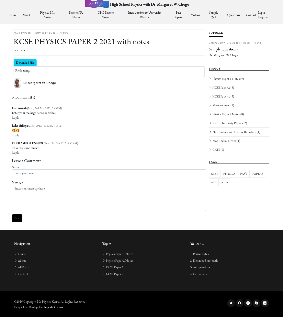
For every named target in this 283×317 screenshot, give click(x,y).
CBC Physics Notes (105, 14)
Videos (195, 15)
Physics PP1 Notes (47, 14)
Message (17, 182)
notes (224, 182)
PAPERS (257, 174)
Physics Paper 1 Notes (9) (226, 79)
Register (263, 17)
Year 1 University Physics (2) (228, 123)
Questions (233, 15)
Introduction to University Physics (144, 14)
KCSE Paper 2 (112, 274)
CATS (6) (216, 150)
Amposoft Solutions (53, 307)
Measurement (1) (221, 105)
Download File (25, 62)
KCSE (214, 174)
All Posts (21, 267)
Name (15, 167)
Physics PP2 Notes (76, 14)
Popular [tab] (216, 32)
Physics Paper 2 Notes (117, 260)
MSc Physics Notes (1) (224, 141)
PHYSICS (229, 174)
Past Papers (178, 14)
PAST (243, 174)
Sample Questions (223, 49)
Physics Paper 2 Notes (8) (226, 114)
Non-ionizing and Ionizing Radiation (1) (234, 132)
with (213, 182)
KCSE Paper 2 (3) (221, 88)
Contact (251, 15)
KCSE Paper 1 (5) (221, 96)
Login (261, 12)
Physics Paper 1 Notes (117, 254)
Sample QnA (213, 14)
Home (12, 15)
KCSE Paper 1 (112, 267)
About (26, 15)
